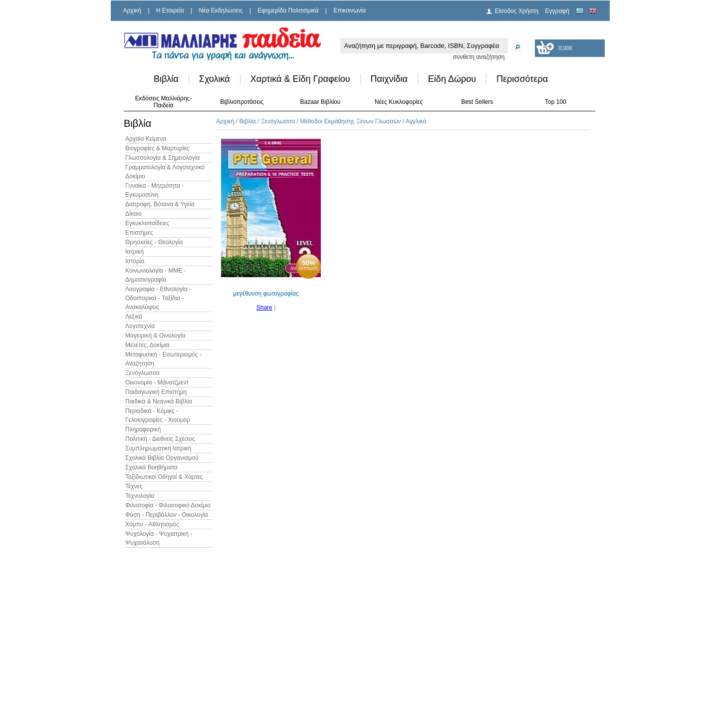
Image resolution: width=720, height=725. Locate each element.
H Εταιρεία (170, 10)
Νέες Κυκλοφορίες (399, 101)
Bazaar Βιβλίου (320, 101)
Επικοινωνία (349, 10)
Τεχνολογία (139, 495)
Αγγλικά (416, 121)
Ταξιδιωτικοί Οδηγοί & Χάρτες (164, 476)
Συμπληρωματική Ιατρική (158, 448)
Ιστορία (134, 261)
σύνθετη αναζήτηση (479, 56)
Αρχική (132, 10)
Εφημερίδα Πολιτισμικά (287, 10)
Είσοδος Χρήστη (517, 10)
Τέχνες (134, 486)
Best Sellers (477, 101)
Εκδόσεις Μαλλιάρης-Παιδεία (163, 102)
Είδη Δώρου (452, 79)
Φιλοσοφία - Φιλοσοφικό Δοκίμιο (168, 505)
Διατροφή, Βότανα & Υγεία (160, 204)
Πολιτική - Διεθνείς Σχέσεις (160, 438)
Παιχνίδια (389, 79)
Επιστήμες (139, 232)
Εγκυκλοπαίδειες (147, 223)
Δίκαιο (133, 213)
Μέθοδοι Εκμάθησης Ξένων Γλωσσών (350, 121)
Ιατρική (134, 251)
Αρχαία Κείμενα (145, 138)
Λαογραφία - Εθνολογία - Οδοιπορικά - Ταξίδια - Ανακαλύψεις (158, 298)
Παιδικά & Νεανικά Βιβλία (158, 401)
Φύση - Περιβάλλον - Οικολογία (166, 514)
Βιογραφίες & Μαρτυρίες (157, 148)
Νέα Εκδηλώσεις (221, 10)
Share (264, 307)
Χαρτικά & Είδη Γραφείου (300, 79)
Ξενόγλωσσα (142, 372)
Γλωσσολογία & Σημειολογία (162, 157)
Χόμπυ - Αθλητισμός (152, 524)
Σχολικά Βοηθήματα (151, 467)
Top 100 (555, 101)
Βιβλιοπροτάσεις (241, 101)
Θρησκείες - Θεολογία (154, 242)
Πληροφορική (143, 429)
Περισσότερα (522, 79)
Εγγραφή (557, 10)
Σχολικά (214, 79)
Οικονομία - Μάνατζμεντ (157, 382)
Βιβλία (166, 79)
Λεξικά (133, 316)
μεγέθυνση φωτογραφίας (265, 293)
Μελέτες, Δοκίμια (147, 345)
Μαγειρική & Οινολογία (155, 335)
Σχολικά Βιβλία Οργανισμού (161, 457)
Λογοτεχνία (140, 326)
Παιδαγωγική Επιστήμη (156, 391)
